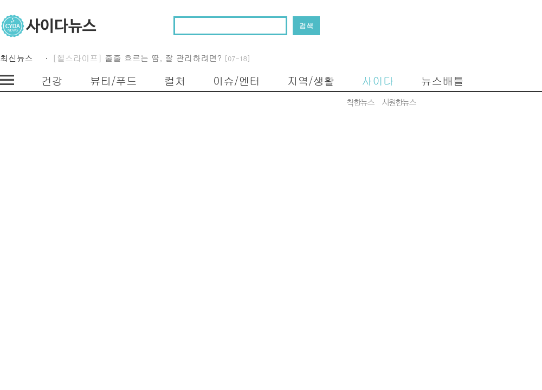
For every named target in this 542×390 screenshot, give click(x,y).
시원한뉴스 (399, 103)
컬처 (175, 80)
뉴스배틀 (442, 80)
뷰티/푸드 (113, 80)
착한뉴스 (360, 103)
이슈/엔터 (236, 80)
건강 (52, 80)
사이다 (377, 80)
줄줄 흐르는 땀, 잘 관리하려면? (177, 60)
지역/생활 (310, 80)
